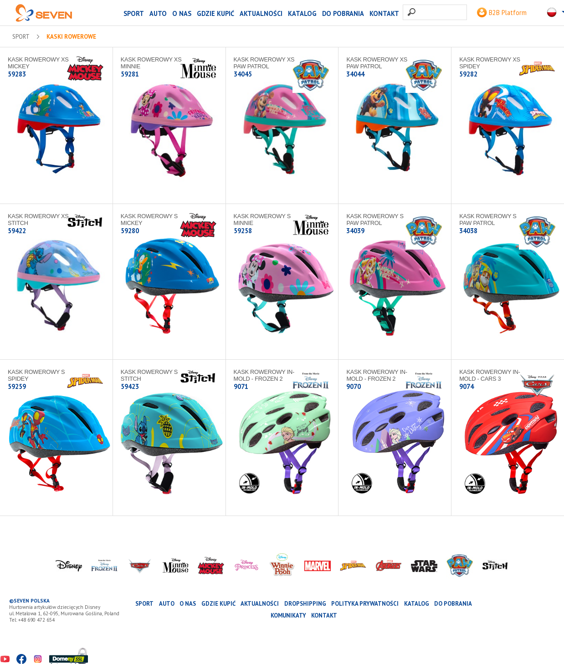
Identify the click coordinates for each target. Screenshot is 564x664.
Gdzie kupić (215, 13)
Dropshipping (305, 604)
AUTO (158, 13)
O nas (181, 13)
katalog (302, 13)
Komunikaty (288, 615)
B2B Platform (502, 12)
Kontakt (384, 13)
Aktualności (261, 13)
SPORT (133, 13)
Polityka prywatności (365, 604)
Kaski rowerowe (71, 37)
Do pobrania (343, 13)
